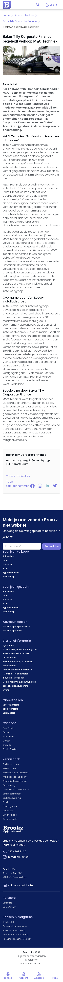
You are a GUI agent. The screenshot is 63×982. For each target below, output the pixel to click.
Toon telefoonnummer (17, 484)
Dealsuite (7, 902)
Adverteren (8, 736)
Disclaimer (31, 959)
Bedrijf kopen (9, 768)
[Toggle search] (38, 5)
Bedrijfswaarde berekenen (16, 772)
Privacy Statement (31, 963)
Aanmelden (52, 546)
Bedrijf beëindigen (12, 793)
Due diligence (10, 806)
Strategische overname (15, 781)
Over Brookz (8, 728)
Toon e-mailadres (18, 476)
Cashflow (8, 810)
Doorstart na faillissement (16, 789)
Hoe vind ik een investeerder (17, 938)
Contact (7, 740)
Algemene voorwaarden (31, 956)
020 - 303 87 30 (17, 851)
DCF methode (10, 814)
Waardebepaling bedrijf (15, 776)
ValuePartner (9, 907)
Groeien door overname (15, 926)
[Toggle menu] (55, 976)
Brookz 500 (8, 922)
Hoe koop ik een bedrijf (14, 930)
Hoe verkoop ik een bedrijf (15, 934)
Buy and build (10, 819)
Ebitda (6, 802)
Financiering (9, 785)
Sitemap (7, 745)
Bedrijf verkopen (11, 764)
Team (6, 732)
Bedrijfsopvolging (12, 798)
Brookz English (10, 749)
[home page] (7, 5)
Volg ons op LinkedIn (20, 885)
